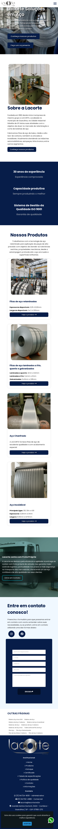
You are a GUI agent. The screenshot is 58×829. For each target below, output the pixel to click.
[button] (55, 3)
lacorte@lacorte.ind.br (30, 802)
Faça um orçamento (20, 45)
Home (29, 762)
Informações (29, 786)
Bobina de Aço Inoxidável (35, 722)
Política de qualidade (30, 779)
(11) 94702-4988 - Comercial (30, 799)
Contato (29, 783)
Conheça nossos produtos (23, 36)
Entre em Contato (12, 578)
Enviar (29, 691)
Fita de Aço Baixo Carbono (18, 733)
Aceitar (27, 824)
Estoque (29, 769)
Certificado (29, 772)
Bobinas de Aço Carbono (29, 725)
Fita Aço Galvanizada (23, 730)
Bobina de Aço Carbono (17, 722)
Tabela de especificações (30, 776)
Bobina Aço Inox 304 (15, 719)
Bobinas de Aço (14, 725)
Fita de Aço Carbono (36, 733)
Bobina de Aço (29, 719)
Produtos (30, 765)
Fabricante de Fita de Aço (33, 728)
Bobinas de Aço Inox (15, 728)
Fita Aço (11, 730)
